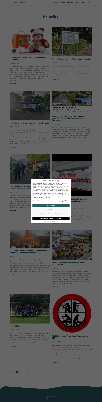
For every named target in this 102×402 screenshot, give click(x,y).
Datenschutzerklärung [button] (54, 221)
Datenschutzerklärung (42, 196)
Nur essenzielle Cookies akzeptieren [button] (51, 214)
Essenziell (35, 200)
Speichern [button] (51, 210)
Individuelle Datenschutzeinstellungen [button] (51, 218)
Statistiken (65, 200)
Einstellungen (35, 197)
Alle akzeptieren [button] (51, 205)
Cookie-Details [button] (46, 221)
